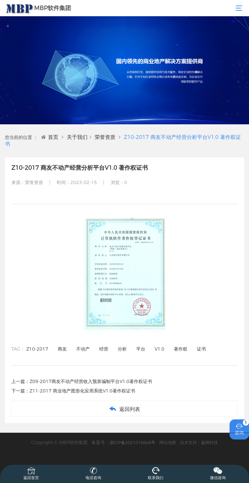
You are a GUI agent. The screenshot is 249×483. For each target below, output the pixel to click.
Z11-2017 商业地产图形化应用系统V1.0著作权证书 (82, 391)
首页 (49, 137)
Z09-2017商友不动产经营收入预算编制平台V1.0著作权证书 (91, 381)
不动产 (83, 349)
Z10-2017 (37, 349)
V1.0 (159, 349)
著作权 (180, 349)
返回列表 (124, 409)
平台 (140, 349)
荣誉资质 (105, 137)
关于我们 (77, 137)
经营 (103, 349)
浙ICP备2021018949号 (132, 442)
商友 (62, 349)
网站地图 (167, 442)
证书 (201, 349)
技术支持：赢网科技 (199, 442)
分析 (122, 349)
